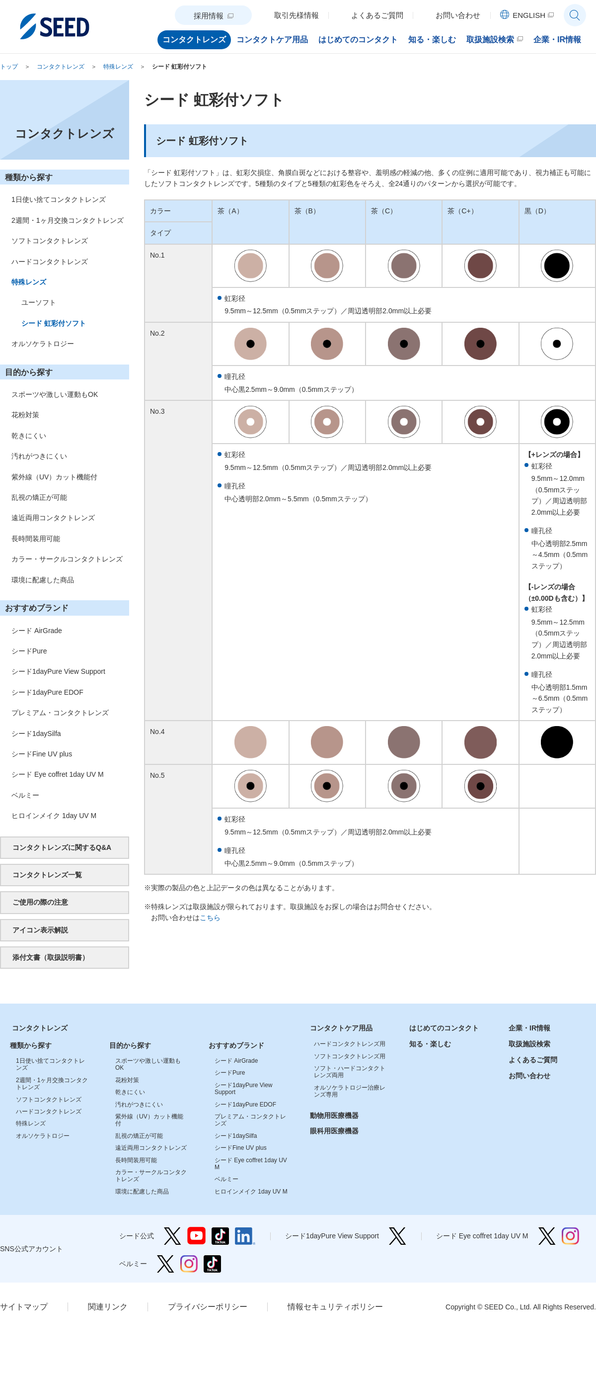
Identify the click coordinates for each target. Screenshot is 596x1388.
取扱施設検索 (529, 1044)
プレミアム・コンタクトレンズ (60, 713)
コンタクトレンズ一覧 (47, 875)
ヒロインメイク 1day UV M (53, 816)
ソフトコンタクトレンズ (49, 241)
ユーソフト (38, 302)
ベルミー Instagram (189, 1264)
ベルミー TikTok (212, 1264)
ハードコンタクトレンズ (49, 262)
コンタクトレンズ (60, 66)
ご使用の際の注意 (40, 902)
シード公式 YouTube (196, 1236)
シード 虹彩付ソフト (179, 66)
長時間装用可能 (35, 539)
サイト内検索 (575, 15)
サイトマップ (24, 1306)
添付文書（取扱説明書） (50, 957)
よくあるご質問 (533, 1060)
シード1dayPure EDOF (47, 692)
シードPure (29, 651)
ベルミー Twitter (165, 1264)
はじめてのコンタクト (444, 1028)
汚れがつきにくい (39, 456)
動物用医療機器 (334, 1115)
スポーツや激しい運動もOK (54, 394)
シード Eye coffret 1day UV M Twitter (547, 1236)
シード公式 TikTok (220, 1236)
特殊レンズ (118, 66)
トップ (9, 66)
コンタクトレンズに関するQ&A (61, 847)
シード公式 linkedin (245, 1236)
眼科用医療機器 (334, 1131)
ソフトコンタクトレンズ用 (349, 1056)
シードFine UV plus (41, 754)
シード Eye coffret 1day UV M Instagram (570, 1236)
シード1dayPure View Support (58, 671)
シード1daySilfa (36, 734)
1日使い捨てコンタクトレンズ (58, 199)
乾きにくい (28, 436)
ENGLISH (529, 15)
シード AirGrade (36, 631)
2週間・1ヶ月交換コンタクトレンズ (67, 220)
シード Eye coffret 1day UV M (57, 774)
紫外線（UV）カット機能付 (54, 477)
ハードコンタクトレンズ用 (349, 1043)
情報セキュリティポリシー (335, 1306)
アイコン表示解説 (40, 930)
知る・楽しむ (430, 1044)
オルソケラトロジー (42, 344)
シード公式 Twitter (172, 1236)
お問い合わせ (529, 1076)
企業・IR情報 (529, 1028)
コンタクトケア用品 (341, 1028)
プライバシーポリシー (207, 1306)
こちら (210, 918)
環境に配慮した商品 (42, 580)
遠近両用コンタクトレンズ (53, 518)
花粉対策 (25, 415)
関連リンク (108, 1306)
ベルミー (25, 795)
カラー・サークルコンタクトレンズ (67, 559)
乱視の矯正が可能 (39, 497)
